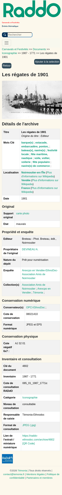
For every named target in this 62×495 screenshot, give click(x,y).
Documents (39, 49)
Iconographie (30, 397)
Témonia (38, 292)
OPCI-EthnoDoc (35, 307)
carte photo (22, 213)
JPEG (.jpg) (29, 425)
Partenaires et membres (39, 477)
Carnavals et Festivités (15, 49)
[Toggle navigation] (6, 43)
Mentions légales (35, 474)
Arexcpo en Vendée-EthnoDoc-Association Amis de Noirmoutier (40, 274)
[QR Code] (28, 443)
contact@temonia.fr (13, 474)
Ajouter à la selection (47, 61)
